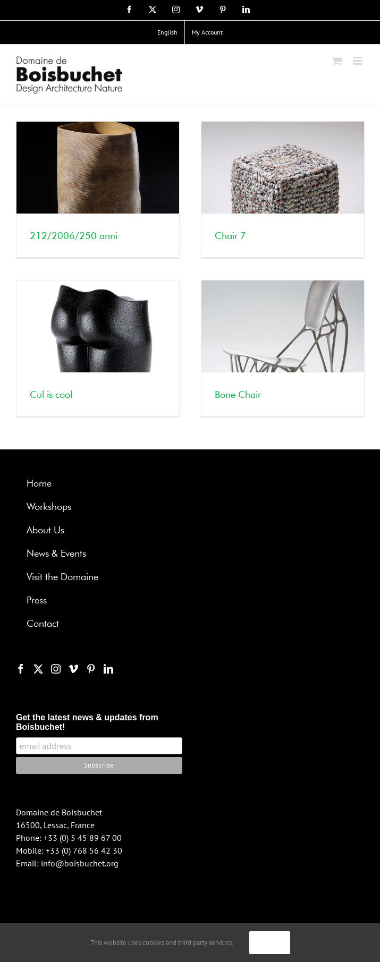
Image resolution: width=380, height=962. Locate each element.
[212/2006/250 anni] (97, 189)
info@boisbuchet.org (80, 863)
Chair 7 (230, 236)
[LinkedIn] (108, 669)
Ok (270, 942)
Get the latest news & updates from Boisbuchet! (87, 722)
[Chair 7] (282, 189)
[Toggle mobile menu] (358, 60)
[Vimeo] (73, 669)
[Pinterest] (91, 669)
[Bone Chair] (282, 348)
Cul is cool (51, 395)
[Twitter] (38, 669)
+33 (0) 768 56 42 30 (84, 850)
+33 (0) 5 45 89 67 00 (83, 837)
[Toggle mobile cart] (337, 60)
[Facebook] (21, 669)
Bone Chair (238, 395)
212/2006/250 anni (73, 236)
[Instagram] (56, 669)
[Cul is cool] (97, 348)
